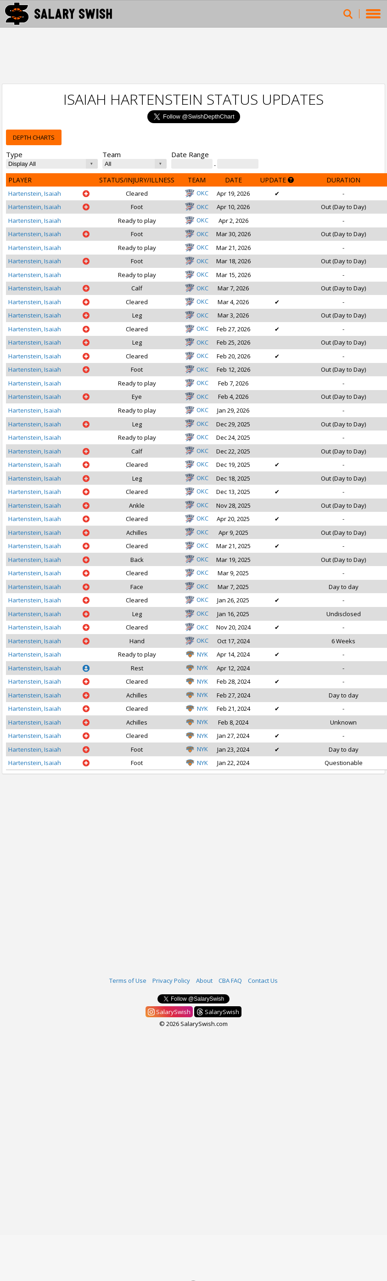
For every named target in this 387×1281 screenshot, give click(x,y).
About (204, 980)
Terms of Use (127, 980)
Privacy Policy (171, 980)
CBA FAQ (230, 980)
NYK (196, 654)
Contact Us (263, 980)
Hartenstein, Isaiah (34, 193)
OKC (196, 193)
